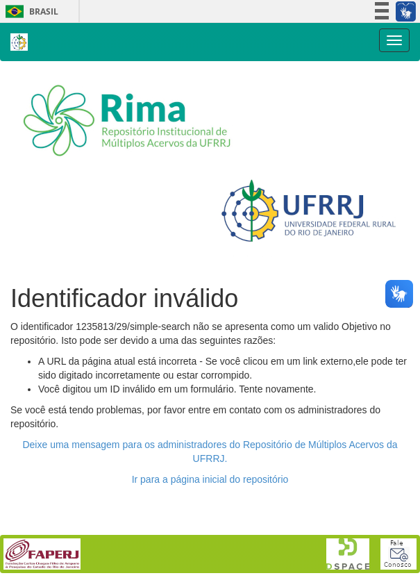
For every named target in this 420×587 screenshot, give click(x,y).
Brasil (29, 11)
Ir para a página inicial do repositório (210, 479)
